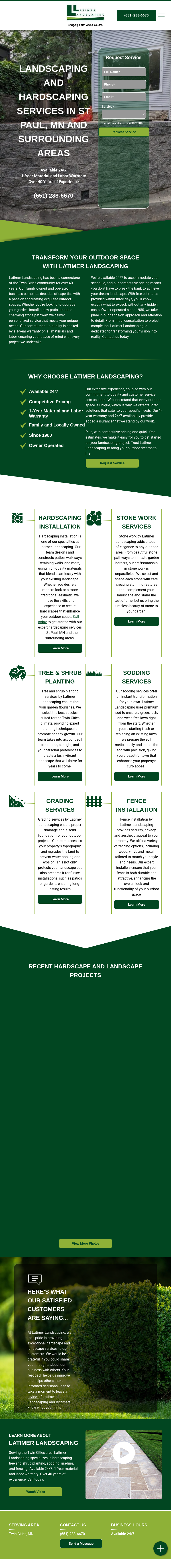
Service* (108, 106)
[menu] (161, 15)
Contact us (110, 336)
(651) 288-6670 (53, 195)
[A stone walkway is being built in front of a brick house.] (50, 1110)
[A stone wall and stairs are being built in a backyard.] (47, 1186)
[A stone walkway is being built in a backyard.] (78, 1034)
